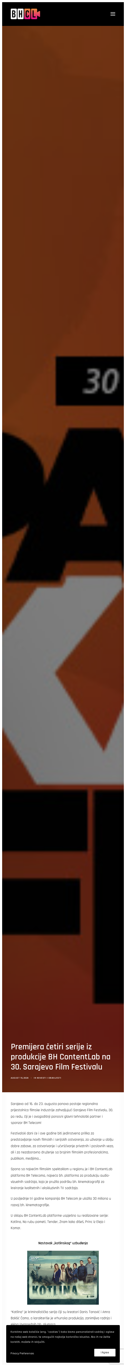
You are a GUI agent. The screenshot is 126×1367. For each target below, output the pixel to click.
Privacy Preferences (22, 1353)
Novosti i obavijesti (49, 1051)
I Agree (105, 1352)
